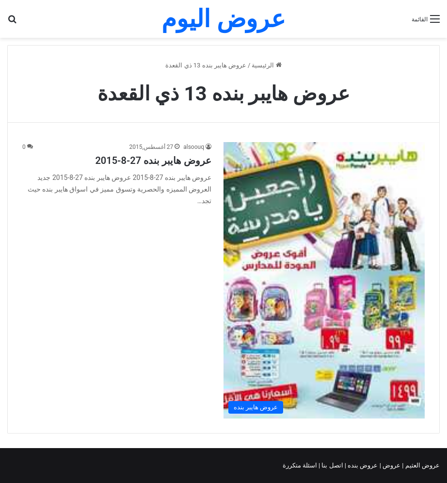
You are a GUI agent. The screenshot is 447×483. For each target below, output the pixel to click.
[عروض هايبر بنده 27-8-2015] (324, 280)
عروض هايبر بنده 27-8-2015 (153, 160)
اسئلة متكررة (301, 465)
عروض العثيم (422, 465)
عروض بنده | (362, 465)
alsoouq (193, 147)
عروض (391, 465)
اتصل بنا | (332, 465)
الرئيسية (266, 65)
